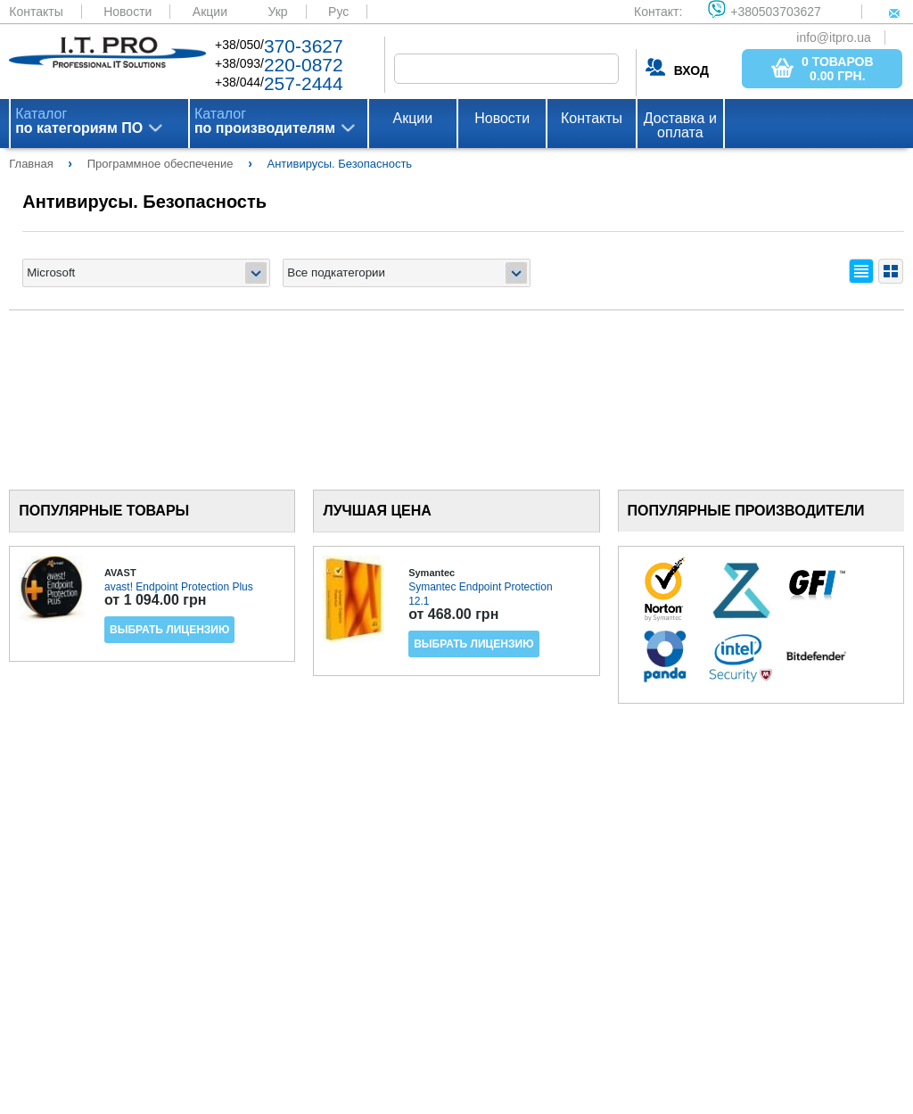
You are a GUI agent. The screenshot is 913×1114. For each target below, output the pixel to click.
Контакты (35, 11)
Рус (338, 11)
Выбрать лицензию (169, 629)
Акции (210, 11)
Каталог (79, 121)
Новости (127, 11)
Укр (277, 11)
